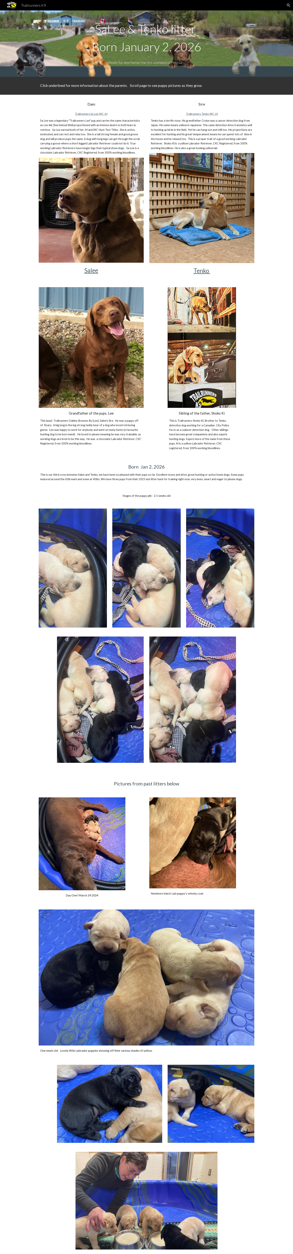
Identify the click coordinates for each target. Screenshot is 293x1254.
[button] (288, 5)
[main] (146, 43)
